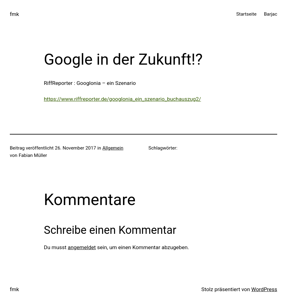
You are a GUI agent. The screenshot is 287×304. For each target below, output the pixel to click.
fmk (14, 14)
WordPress (264, 289)
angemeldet (82, 247)
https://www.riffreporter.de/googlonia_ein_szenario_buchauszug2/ (122, 99)
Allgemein (112, 148)
